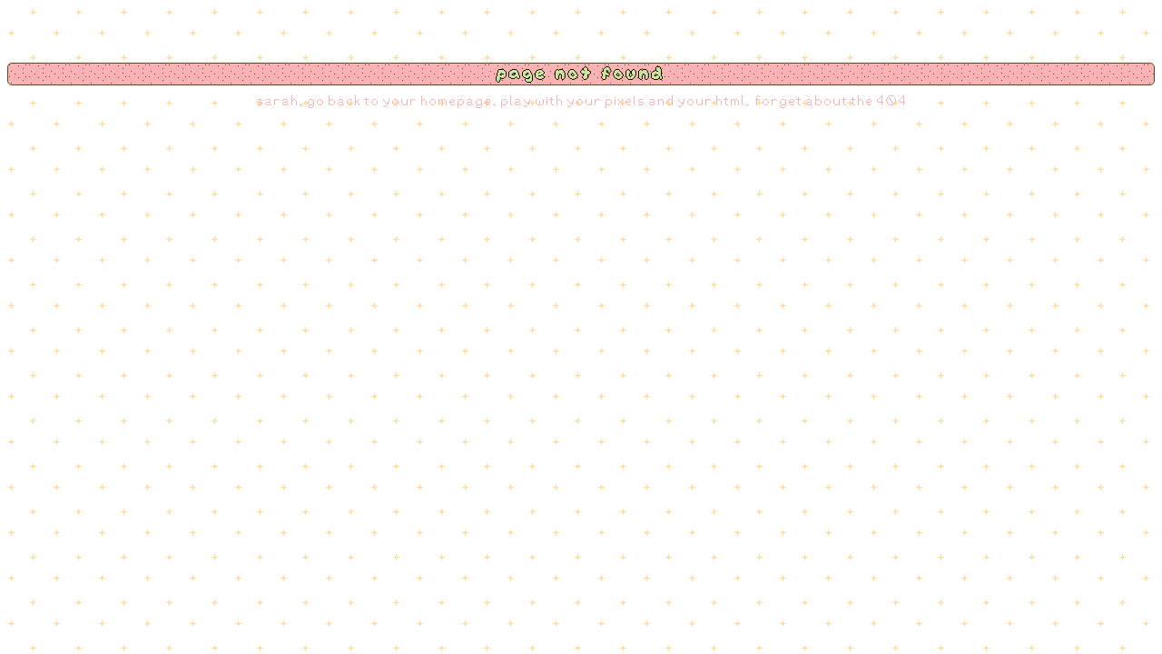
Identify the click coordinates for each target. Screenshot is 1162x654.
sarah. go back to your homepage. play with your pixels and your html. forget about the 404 (581, 101)
